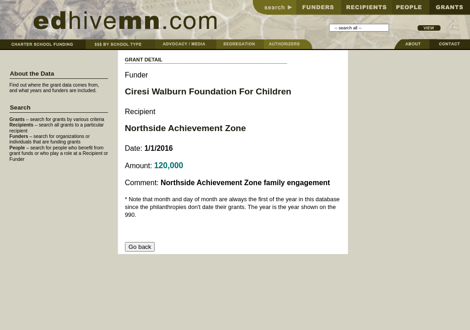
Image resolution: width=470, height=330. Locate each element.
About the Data (32, 73)
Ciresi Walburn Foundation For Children (208, 91)
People (17, 147)
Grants (17, 119)
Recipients (22, 124)
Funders (19, 136)
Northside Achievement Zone (185, 128)
